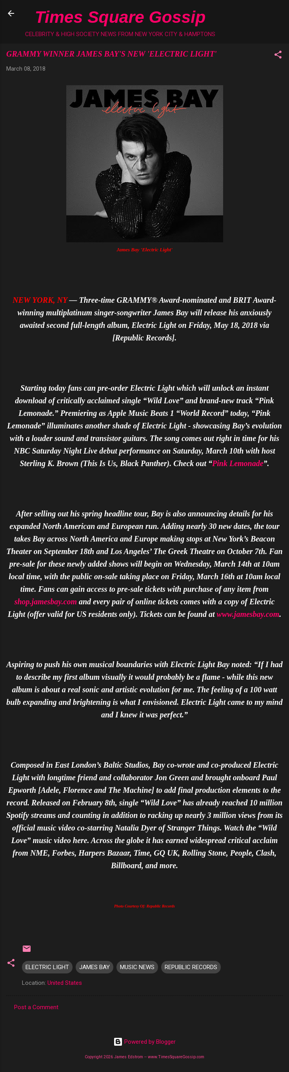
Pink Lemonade (238, 463)
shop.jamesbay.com (46, 601)
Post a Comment (36, 1007)
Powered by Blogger (144, 1041)
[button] (278, 56)
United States (64, 982)
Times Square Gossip (120, 16)
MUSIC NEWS (137, 967)
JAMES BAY (94, 967)
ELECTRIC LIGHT (47, 967)
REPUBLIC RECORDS (191, 967)
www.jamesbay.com (248, 614)
